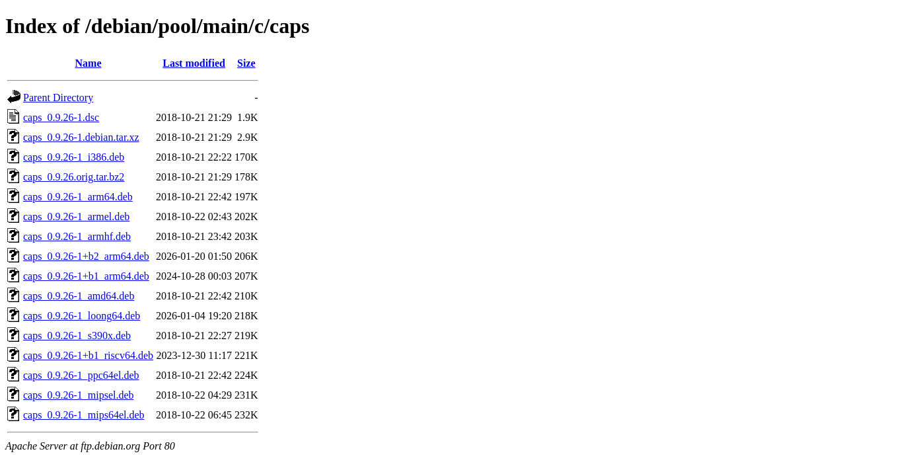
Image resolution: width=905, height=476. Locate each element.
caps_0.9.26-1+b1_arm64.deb (86, 276)
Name (88, 63)
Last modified (194, 63)
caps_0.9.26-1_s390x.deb (77, 335)
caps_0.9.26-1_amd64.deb (78, 295)
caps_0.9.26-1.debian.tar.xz (81, 137)
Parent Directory (58, 97)
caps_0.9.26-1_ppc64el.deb (81, 375)
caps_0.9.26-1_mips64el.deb (84, 414)
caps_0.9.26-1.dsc (61, 117)
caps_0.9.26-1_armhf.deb (77, 236)
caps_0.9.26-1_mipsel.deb (78, 395)
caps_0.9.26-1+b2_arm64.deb (86, 256)
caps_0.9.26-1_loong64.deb (81, 315)
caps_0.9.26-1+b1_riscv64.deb (88, 355)
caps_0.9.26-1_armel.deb (76, 216)
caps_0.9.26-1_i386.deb (73, 157)
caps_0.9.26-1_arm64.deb (78, 196)
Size (246, 63)
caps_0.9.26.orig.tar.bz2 (73, 176)
